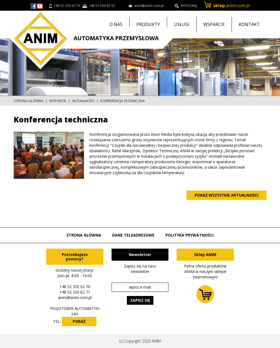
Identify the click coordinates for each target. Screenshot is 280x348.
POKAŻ (79, 321)
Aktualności (83, 100)
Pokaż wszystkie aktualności (226, 195)
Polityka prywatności (189, 235)
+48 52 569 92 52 (102, 5)
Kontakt (249, 24)
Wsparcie (214, 24)
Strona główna (28, 100)
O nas (115, 24)
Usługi (181, 24)
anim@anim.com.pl (75, 297)
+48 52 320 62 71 (74, 292)
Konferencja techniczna (122, 100)
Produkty (148, 24)
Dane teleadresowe (133, 235)
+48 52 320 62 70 (67, 5)
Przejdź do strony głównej (38, 40)
